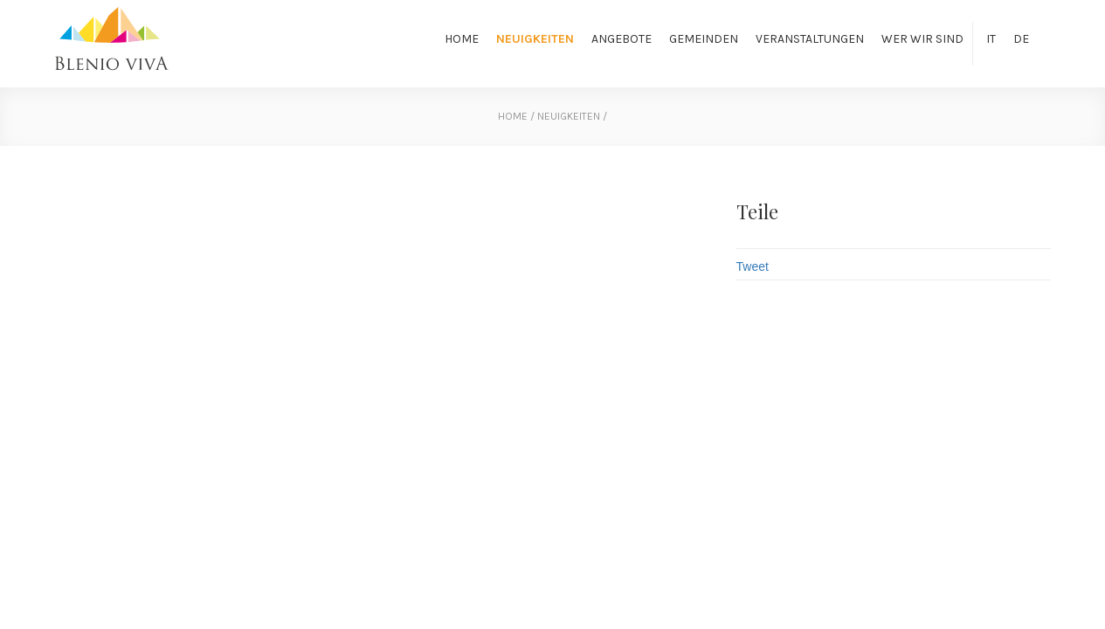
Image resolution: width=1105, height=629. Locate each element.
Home (462, 38)
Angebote (621, 38)
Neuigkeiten (535, 38)
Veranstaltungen (810, 38)
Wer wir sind (922, 38)
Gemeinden (703, 38)
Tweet (752, 266)
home (513, 116)
